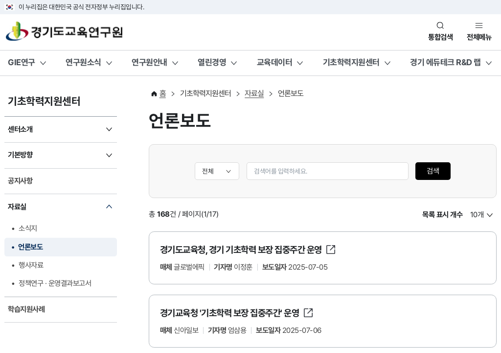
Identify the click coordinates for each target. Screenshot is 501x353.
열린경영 (212, 62)
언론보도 (30, 247)
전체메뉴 (479, 37)
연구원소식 (83, 62)
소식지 (28, 228)
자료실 (17, 206)
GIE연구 (21, 62)
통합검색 (440, 37)
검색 (433, 171)
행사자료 (31, 265)
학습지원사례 (26, 309)
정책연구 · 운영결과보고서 (55, 283)
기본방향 (20, 155)
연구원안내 (149, 62)
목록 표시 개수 (442, 214)
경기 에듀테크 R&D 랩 (445, 62)
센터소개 (20, 129)
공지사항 (20, 180)
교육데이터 (275, 62)
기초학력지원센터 (351, 62)
